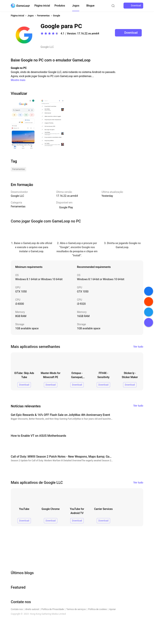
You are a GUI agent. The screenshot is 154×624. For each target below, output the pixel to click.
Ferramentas (43, 15)
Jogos (75, 5)
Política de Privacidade (52, 609)
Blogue (90, 5)
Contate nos (17, 609)
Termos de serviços (76, 609)
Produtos (59, 5)
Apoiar (112, 609)
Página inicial (42, 5)
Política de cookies (97, 609)
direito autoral (32, 609)
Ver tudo (138, 346)
